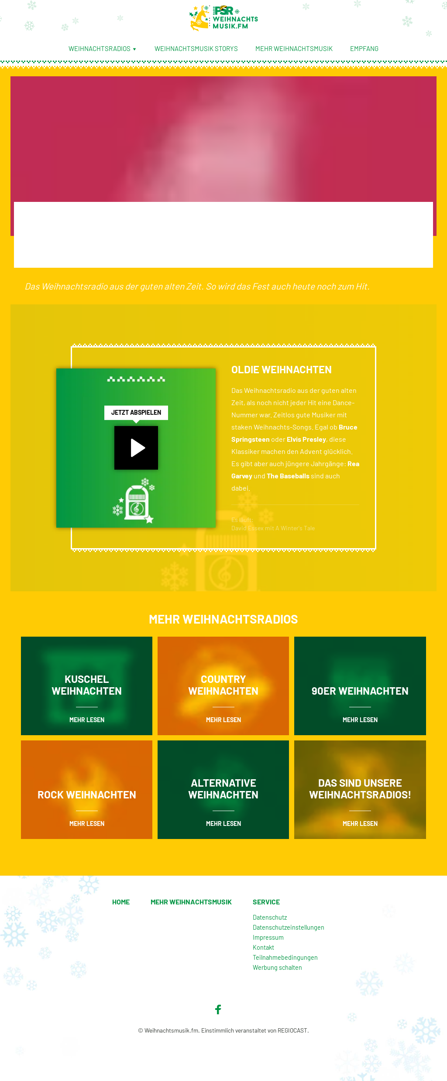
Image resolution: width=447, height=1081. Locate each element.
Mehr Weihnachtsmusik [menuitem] (294, 48)
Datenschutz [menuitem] (270, 917)
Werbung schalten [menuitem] (277, 967)
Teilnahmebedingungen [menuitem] (285, 957)
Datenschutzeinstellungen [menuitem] (288, 927)
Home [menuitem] (121, 901)
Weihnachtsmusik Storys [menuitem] (196, 48)
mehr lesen (86, 719)
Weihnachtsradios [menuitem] (103, 48)
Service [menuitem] (266, 901)
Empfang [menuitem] (364, 48)
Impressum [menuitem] (268, 937)
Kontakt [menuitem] (263, 947)
